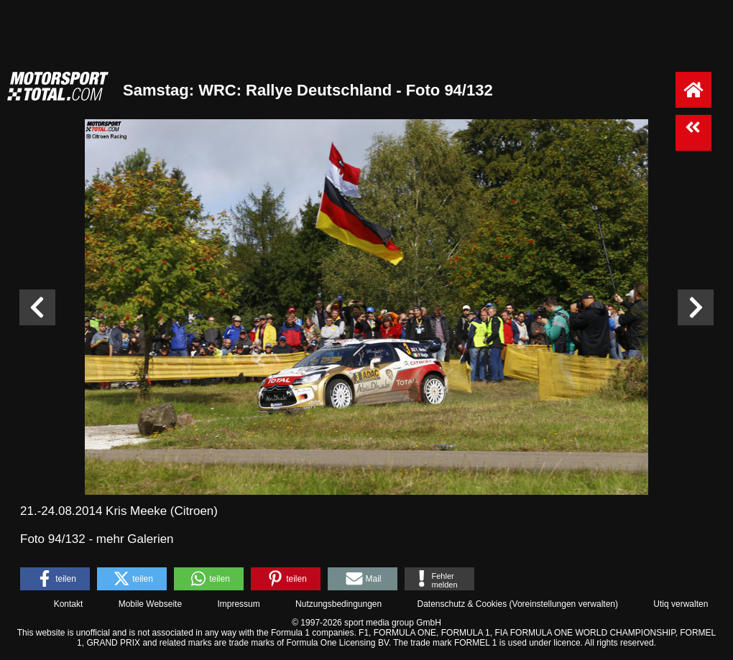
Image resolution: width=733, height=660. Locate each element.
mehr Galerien (135, 539)
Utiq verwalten (680, 604)
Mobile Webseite (151, 604)
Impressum (238, 604)
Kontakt (68, 604)
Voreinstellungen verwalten (563, 604)
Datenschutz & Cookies (462, 604)
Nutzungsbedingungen (338, 604)
